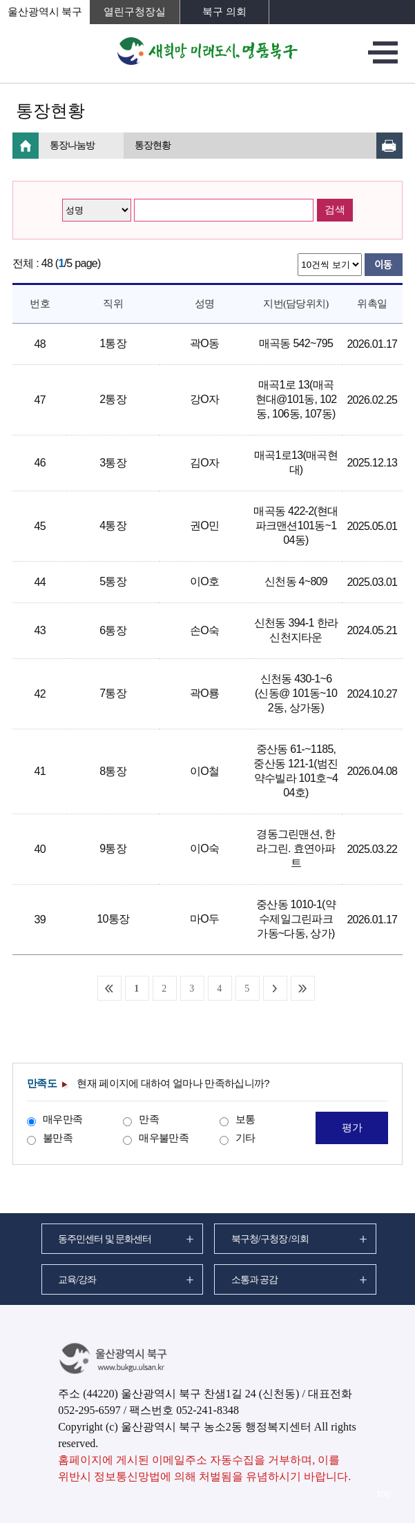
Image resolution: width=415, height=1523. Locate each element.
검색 (335, 209)
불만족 (58, 1137)
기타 (245, 1137)
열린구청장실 (135, 11)
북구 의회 (224, 11)
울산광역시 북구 (45, 11)
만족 (149, 1119)
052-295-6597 (89, 1410)
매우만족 (62, 1119)
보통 (245, 1119)
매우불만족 (163, 1137)
